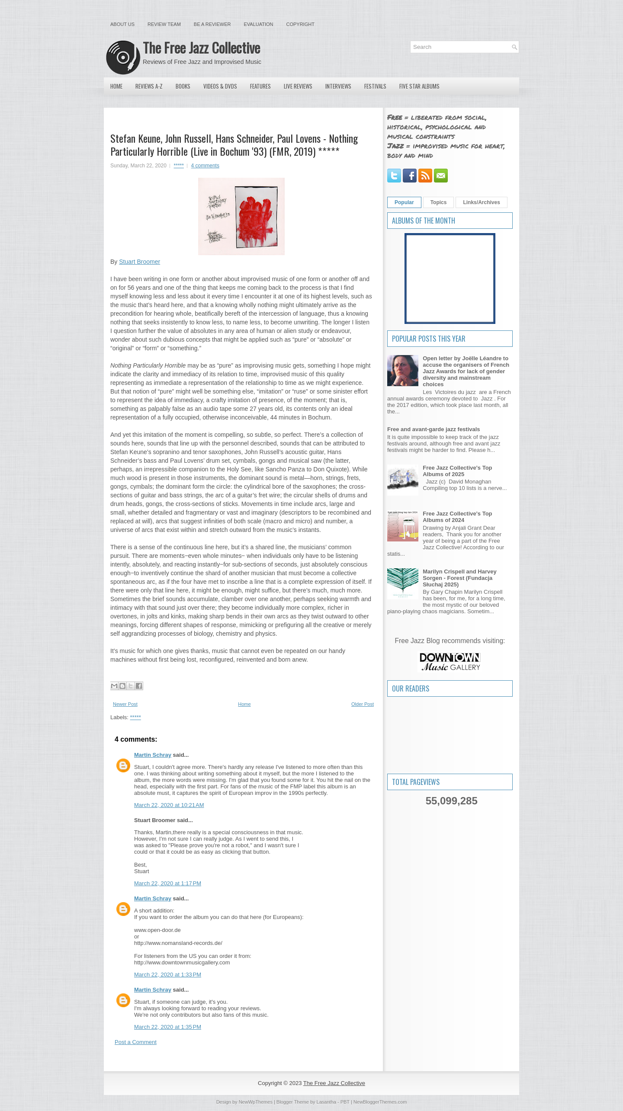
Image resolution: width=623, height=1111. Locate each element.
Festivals (375, 86)
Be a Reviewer (212, 24)
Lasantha (326, 1102)
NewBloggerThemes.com (380, 1102)
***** (179, 166)
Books (183, 86)
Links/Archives (481, 202)
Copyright (300, 24)
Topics (438, 202)
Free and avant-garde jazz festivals (433, 429)
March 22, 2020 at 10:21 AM (169, 805)
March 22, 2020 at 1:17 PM (167, 883)
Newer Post (125, 704)
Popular (404, 202)
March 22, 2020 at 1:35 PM (167, 1027)
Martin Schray (152, 755)
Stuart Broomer (139, 261)
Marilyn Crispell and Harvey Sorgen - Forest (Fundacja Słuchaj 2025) (460, 578)
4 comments (205, 166)
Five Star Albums (419, 86)
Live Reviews (298, 86)
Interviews (338, 86)
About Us (122, 24)
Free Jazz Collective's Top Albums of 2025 (457, 470)
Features (260, 86)
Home (116, 86)
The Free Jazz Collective (201, 47)
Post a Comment (136, 1042)
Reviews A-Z (149, 86)
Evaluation (258, 24)
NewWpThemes (256, 1102)
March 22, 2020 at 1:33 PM (167, 974)
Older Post (362, 704)
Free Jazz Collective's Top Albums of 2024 (457, 516)
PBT (345, 1102)
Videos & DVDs (220, 86)
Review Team (164, 24)
